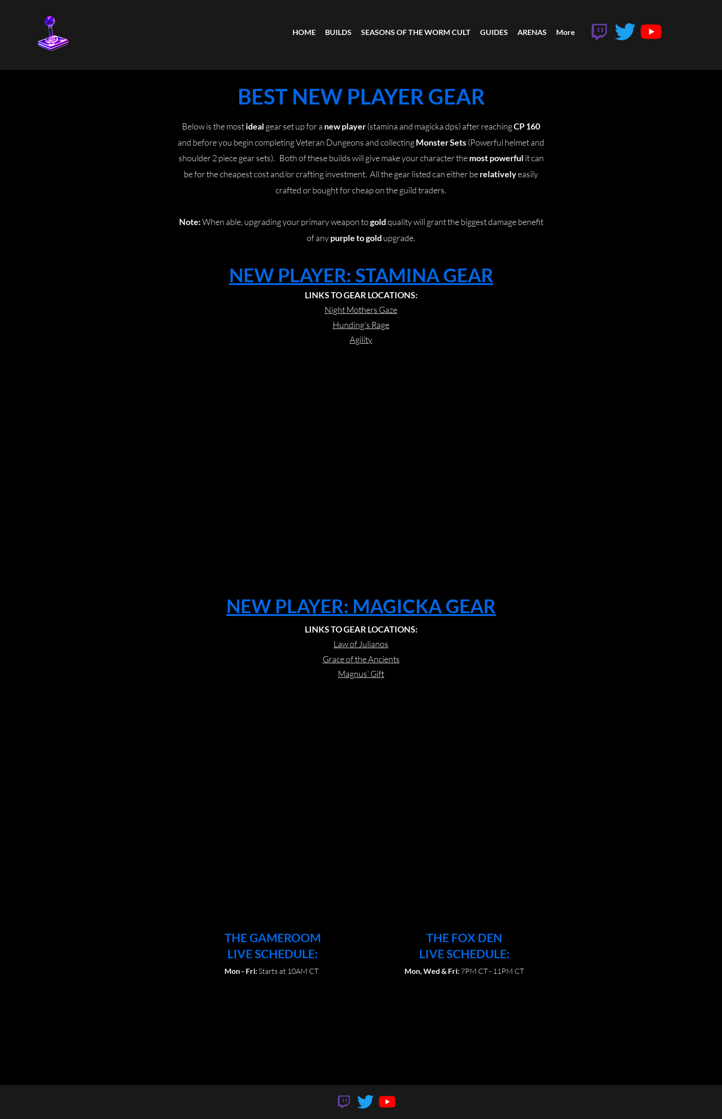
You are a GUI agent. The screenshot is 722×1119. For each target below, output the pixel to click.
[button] (494, 32)
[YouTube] (651, 31)
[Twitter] (625, 31)
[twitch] (599, 31)
